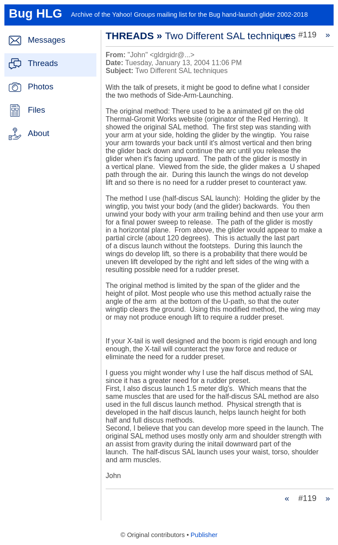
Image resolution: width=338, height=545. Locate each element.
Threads (43, 63)
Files (36, 109)
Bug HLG (35, 13)
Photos (40, 86)
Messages (46, 39)
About (38, 133)
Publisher (204, 534)
